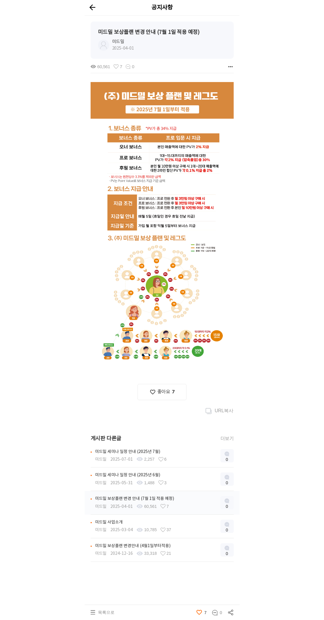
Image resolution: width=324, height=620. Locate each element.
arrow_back (92, 7)
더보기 (226, 438)
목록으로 (106, 612)
